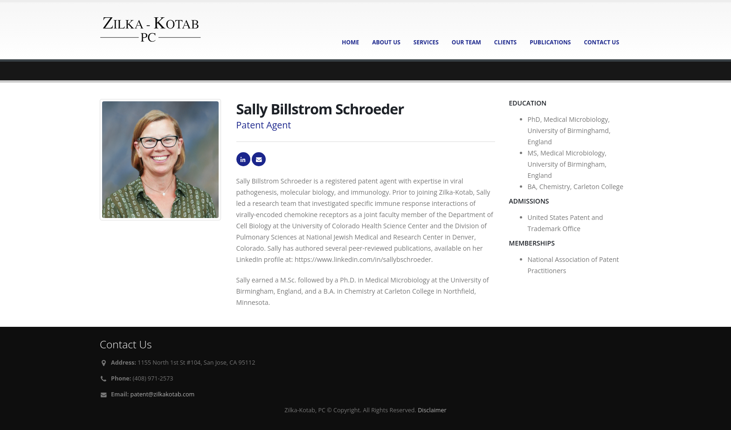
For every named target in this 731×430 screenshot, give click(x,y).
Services (426, 42)
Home (350, 42)
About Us (386, 42)
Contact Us (601, 42)
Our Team (466, 42)
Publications (550, 42)
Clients (505, 42)
